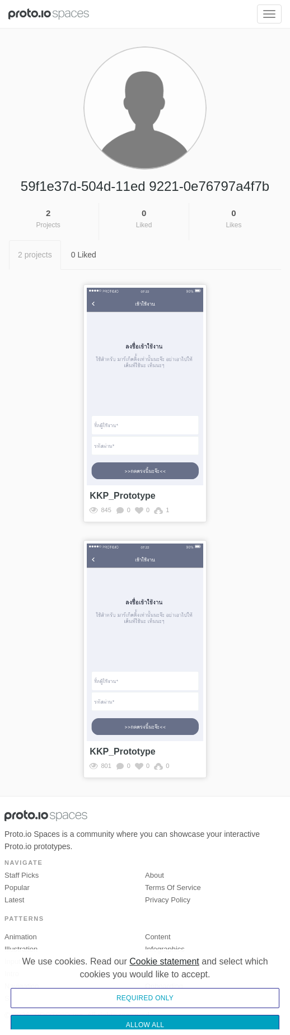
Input (12, 961)
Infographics (165, 949)
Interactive (162, 961)
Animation (20, 937)
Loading (158, 974)
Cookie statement (164, 994)
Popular (17, 887)
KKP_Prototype (122, 495)
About (154, 875)
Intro (11, 974)
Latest (14, 900)
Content (158, 937)
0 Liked (83, 254)
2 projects (35, 254)
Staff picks (21, 875)
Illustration (21, 949)
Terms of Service (173, 887)
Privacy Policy (167, 900)
